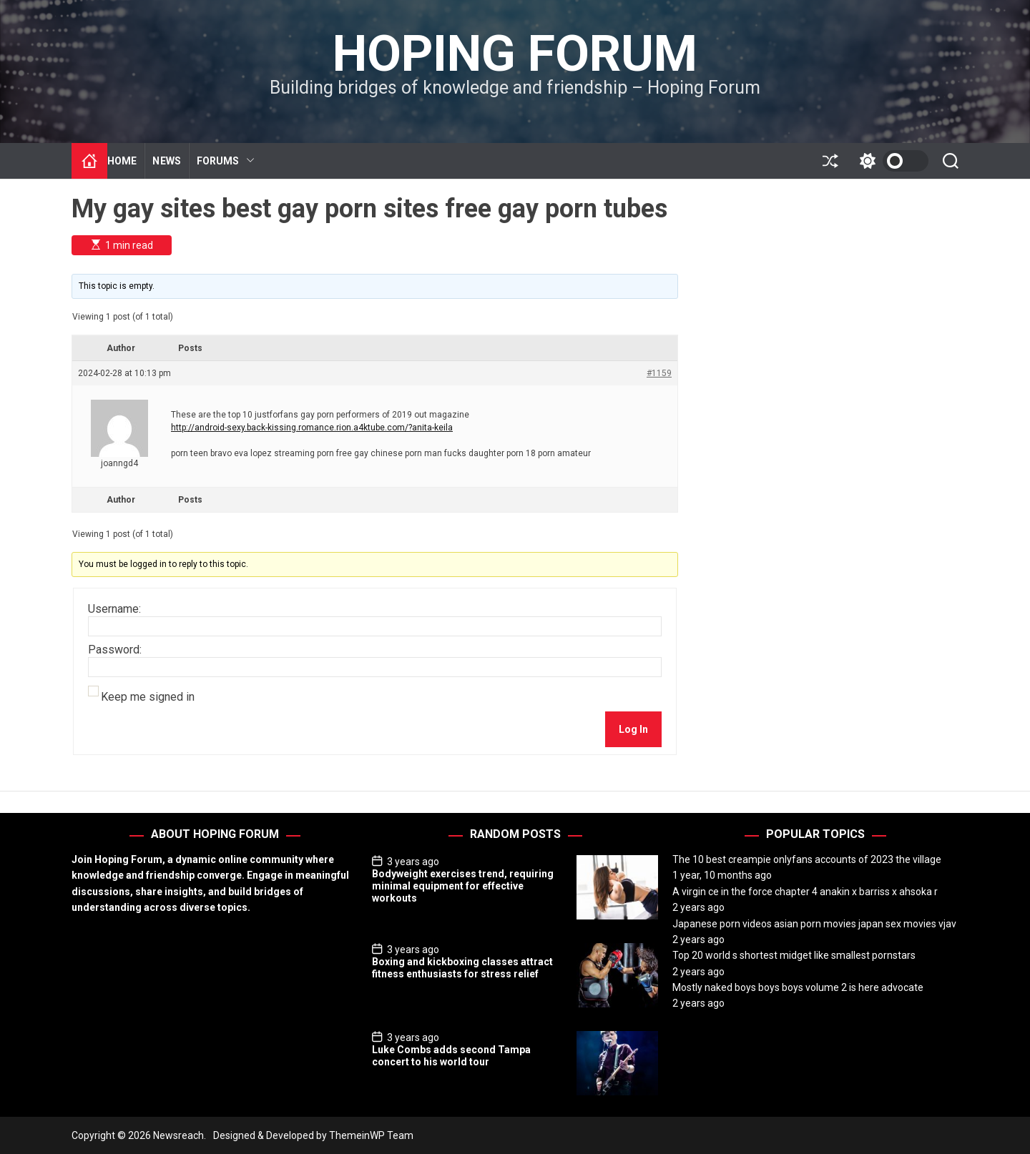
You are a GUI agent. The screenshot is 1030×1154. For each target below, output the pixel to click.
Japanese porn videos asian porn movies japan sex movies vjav (814, 923)
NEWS (166, 161)
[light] (890, 161)
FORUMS (226, 161)
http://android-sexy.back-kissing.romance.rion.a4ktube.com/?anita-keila (312, 428)
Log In (633, 729)
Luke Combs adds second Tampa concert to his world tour (451, 1055)
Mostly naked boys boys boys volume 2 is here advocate (797, 987)
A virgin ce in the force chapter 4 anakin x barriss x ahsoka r (805, 891)
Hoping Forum (515, 54)
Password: (115, 649)
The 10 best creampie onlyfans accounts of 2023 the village (806, 859)
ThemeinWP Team (371, 1135)
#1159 (659, 373)
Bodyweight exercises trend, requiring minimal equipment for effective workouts (463, 886)
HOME (122, 161)
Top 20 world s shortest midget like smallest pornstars (794, 955)
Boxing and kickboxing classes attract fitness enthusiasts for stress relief (462, 968)
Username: (114, 609)
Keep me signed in (148, 697)
